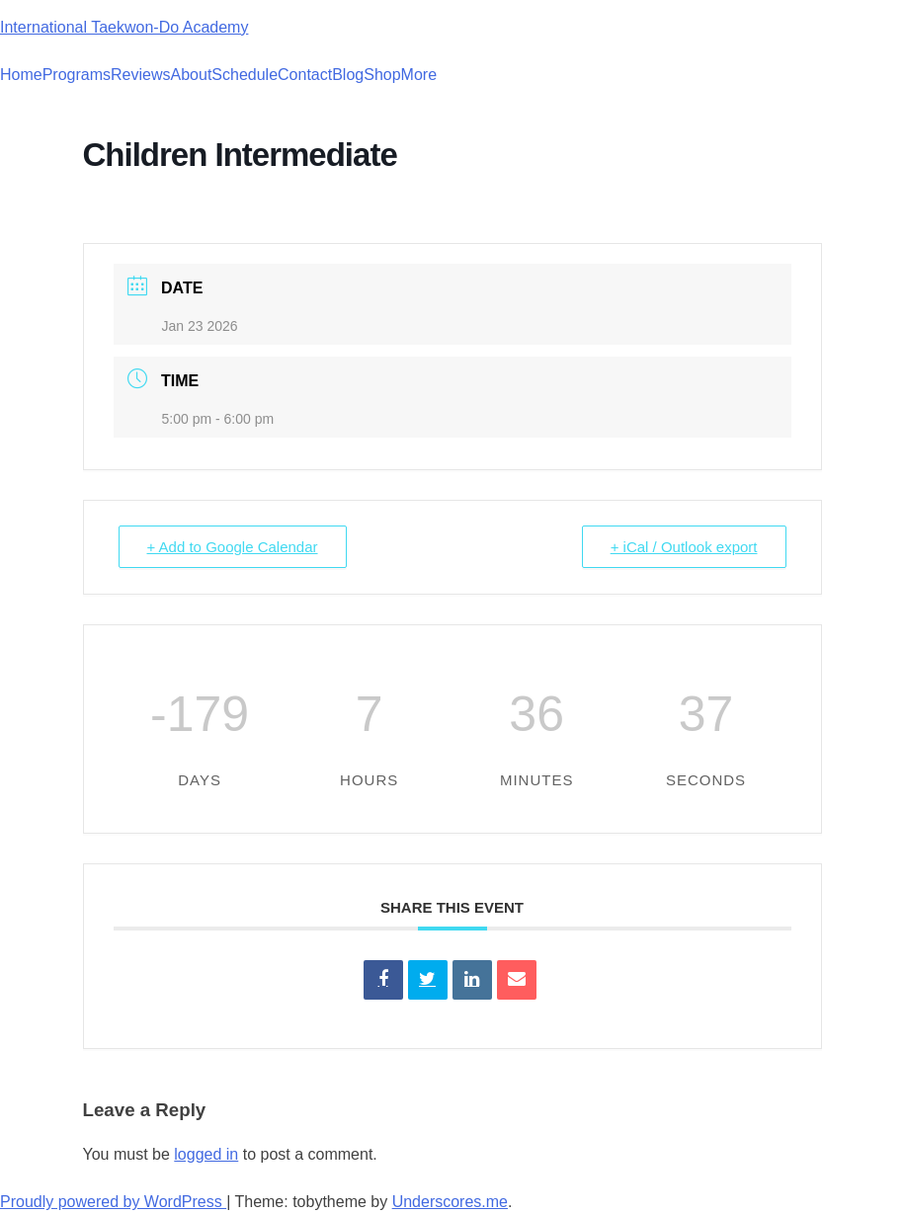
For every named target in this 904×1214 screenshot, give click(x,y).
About (191, 74)
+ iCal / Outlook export (684, 546)
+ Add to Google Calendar (232, 546)
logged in (206, 1154)
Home (21, 74)
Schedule (244, 74)
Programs (76, 74)
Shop (382, 74)
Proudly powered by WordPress (113, 1201)
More (419, 74)
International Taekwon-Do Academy (124, 27)
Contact (305, 74)
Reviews (140, 74)
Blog (348, 74)
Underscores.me (450, 1201)
